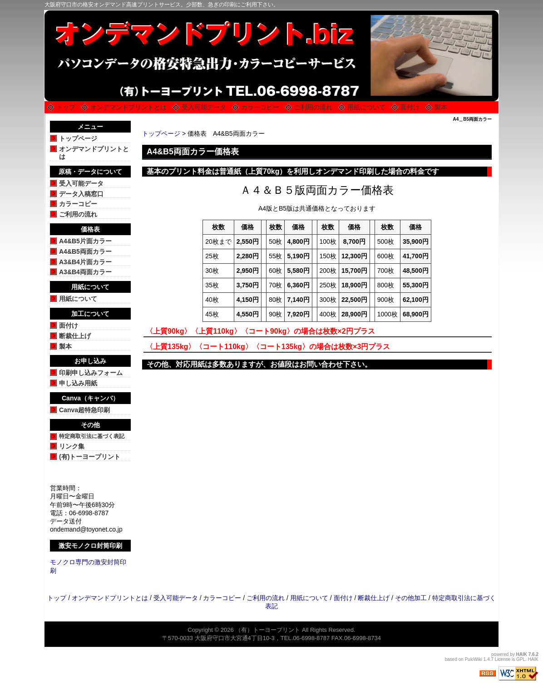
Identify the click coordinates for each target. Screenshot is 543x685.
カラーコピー (260, 107)
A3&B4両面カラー (85, 272)
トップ (65, 107)
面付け (410, 107)
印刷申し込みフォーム (91, 372)
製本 (440, 107)
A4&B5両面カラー (85, 251)
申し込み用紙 (78, 383)
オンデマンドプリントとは (128, 107)
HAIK (521, 654)
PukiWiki (473, 659)
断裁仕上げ (75, 336)
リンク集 (71, 446)
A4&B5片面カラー (85, 241)
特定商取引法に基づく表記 (91, 436)
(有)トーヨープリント (89, 456)
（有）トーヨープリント (267, 629)
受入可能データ (204, 107)
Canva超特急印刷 (84, 410)
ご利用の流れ (313, 107)
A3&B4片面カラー (85, 262)
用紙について (366, 107)
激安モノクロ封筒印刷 (90, 545)
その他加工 (411, 597)
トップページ (161, 133)
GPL (520, 659)
